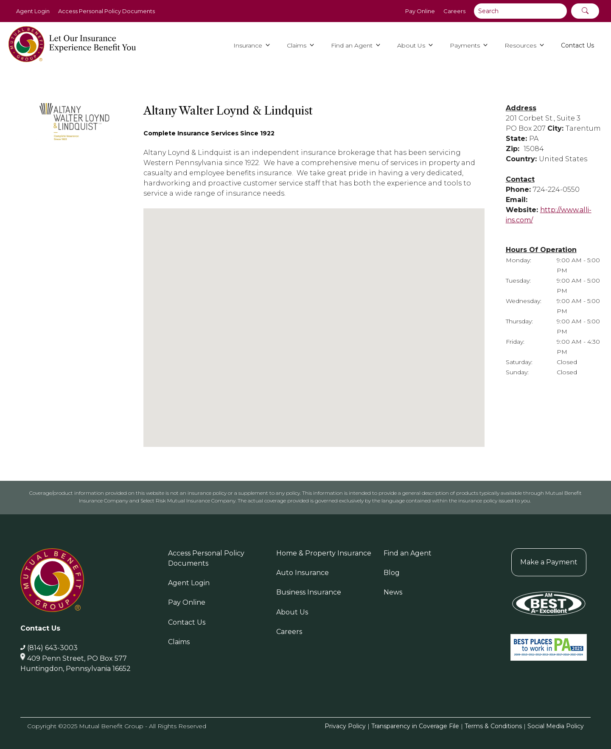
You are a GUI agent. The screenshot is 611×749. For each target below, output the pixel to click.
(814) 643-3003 (52, 648)
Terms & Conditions (493, 726)
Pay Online (420, 11)
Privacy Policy (345, 726)
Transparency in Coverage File (415, 726)
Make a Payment (548, 562)
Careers (454, 11)
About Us (292, 612)
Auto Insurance (302, 573)
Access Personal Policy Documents (106, 11)
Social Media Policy (555, 726)
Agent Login (33, 11)
